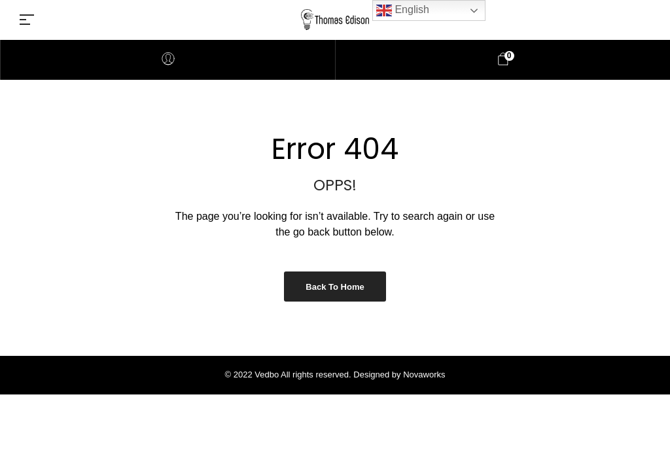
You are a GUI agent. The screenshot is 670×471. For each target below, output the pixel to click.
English (402, 10)
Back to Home (335, 287)
